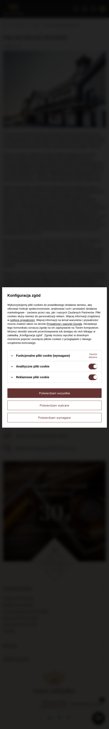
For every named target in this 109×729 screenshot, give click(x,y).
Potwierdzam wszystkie (54, 393)
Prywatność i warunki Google (64, 323)
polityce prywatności (22, 320)
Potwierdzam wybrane (54, 405)
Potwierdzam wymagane (54, 417)
